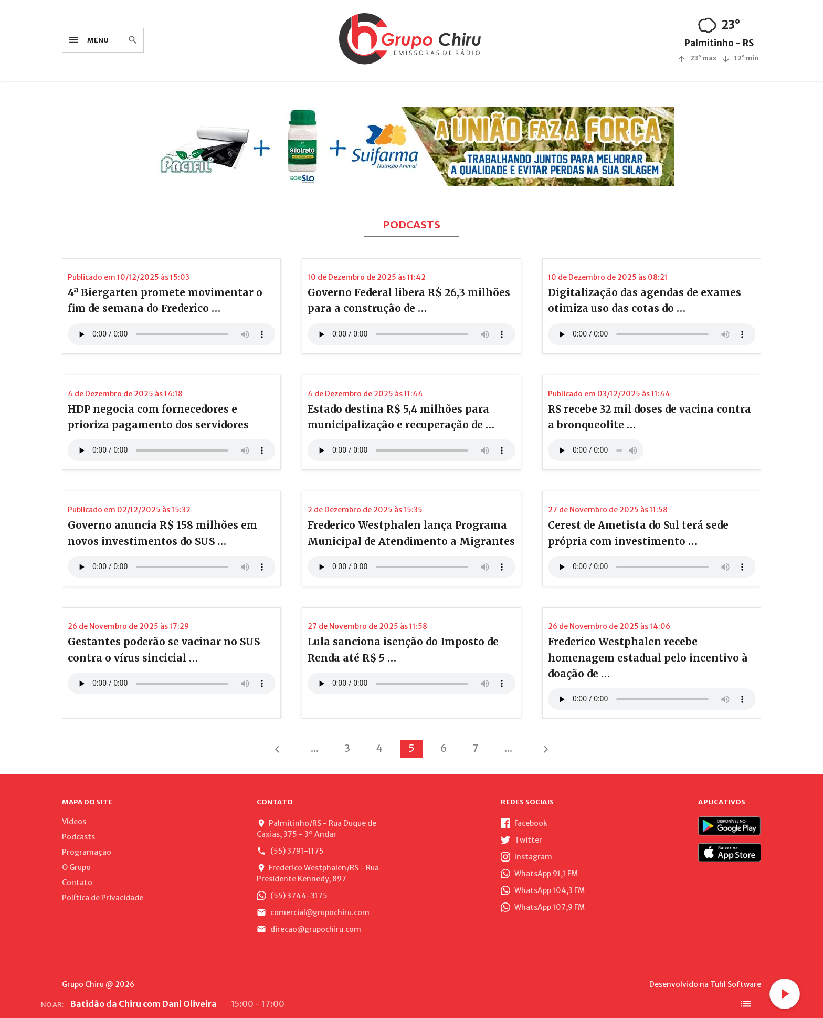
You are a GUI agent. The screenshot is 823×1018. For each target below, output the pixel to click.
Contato (77, 882)
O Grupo (76, 867)
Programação (86, 852)
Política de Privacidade (102, 897)
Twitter (521, 840)
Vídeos (74, 821)
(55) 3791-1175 (290, 851)
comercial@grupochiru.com (313, 912)
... (315, 748)
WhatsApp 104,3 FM (543, 890)
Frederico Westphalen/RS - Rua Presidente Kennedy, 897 (318, 873)
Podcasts (78, 837)
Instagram (526, 857)
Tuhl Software (735, 984)
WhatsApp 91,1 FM (539, 873)
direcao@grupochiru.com (309, 929)
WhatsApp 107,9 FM (543, 907)
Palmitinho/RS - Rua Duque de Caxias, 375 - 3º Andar (316, 828)
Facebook (524, 823)
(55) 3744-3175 (292, 895)
